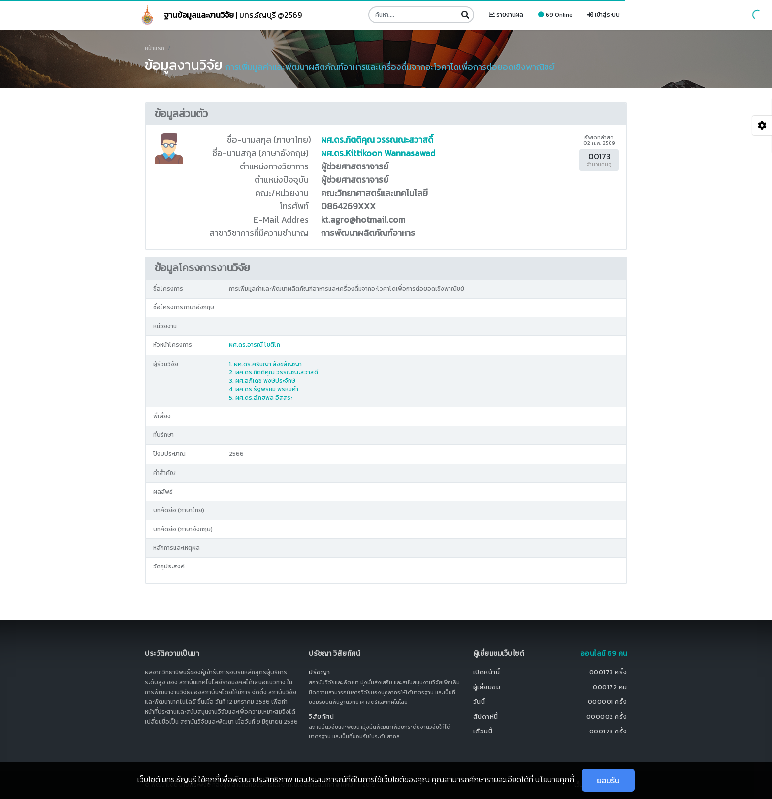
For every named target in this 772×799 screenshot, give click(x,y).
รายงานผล (506, 14)
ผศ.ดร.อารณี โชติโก (254, 344)
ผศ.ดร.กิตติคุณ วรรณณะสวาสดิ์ (377, 139)
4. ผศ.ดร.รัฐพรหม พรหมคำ (263, 389)
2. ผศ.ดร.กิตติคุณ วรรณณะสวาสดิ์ (273, 372)
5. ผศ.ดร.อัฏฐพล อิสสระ (260, 397)
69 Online (555, 14)
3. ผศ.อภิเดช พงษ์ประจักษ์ (262, 380)
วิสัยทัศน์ (321, 716)
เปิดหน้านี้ (486, 672)
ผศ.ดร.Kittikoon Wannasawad (378, 153)
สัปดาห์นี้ (485, 716)
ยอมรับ (608, 780)
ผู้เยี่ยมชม (487, 687)
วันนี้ (479, 701)
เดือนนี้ (483, 731)
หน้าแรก (154, 48)
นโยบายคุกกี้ (554, 779)
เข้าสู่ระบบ (603, 14)
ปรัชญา (319, 672)
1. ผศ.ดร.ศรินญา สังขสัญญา (265, 364)
